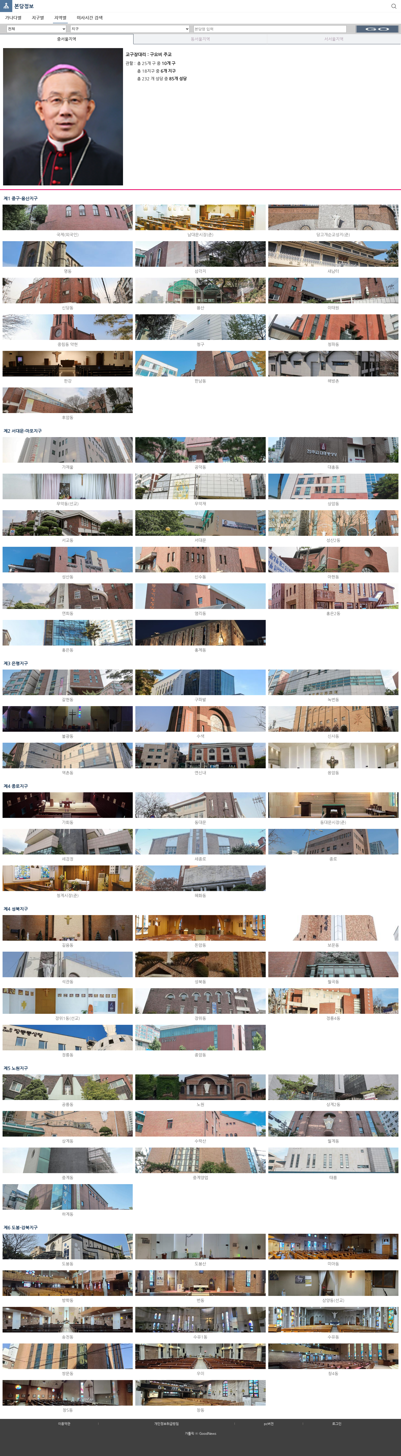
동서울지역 (200, 39)
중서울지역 (66, 39)
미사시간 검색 (90, 17)
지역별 (60, 17)
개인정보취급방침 (166, 1424)
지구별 (38, 17)
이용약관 (64, 1424)
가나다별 (13, 17)
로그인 (336, 1424)
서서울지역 (333, 39)
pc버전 (269, 1424)
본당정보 (24, 6)
